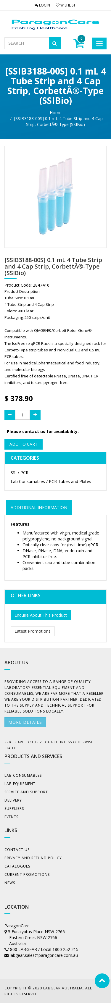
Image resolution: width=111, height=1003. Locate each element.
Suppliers (14, 808)
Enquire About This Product (41, 615)
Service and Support (26, 791)
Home (56, 112)
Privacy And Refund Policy (33, 857)
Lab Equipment (20, 783)
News (9, 882)
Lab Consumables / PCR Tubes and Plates (51, 481)
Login (42, 5)
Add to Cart (23, 444)
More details (25, 722)
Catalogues (17, 866)
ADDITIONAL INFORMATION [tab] (39, 507)
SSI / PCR (19, 472)
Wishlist (65, 5)
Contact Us (17, 849)
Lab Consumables (23, 775)
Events (11, 816)
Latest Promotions (33, 631)
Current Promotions (27, 874)
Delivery (13, 800)
